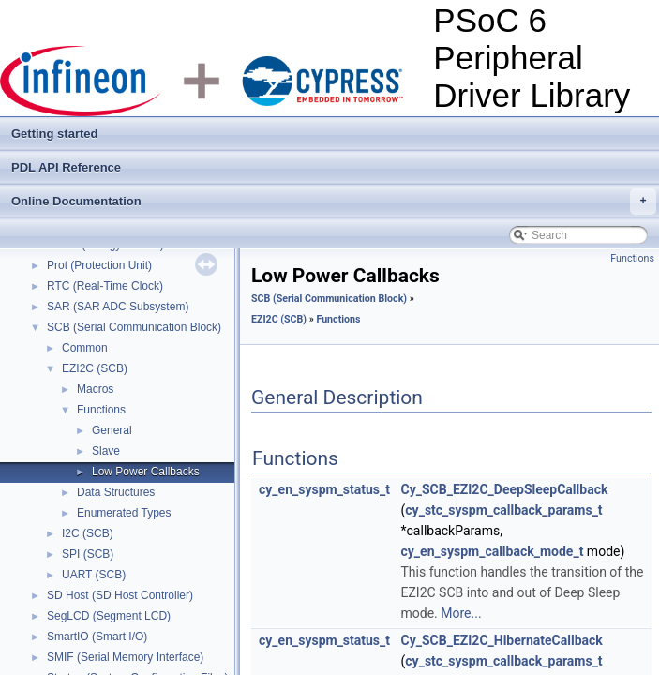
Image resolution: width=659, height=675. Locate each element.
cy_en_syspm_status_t (324, 489)
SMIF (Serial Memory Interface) (125, 657)
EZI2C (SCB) (94, 368)
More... (461, 613)
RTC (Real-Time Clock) (105, 285)
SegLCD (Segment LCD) (109, 615)
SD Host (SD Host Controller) (120, 595)
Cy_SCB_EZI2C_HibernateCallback (502, 640)
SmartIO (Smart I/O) (97, 636)
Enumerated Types (124, 512)
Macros (95, 389)
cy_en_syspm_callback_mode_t (492, 551)
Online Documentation (333, 201)
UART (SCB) (94, 574)
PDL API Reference (66, 167)
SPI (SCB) (87, 554)
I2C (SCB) (87, 533)
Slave (106, 451)
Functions (101, 409)
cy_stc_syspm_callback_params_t (503, 510)
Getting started (54, 134)
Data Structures (116, 492)
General (112, 430)
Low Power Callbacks (146, 471)
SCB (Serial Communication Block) (134, 327)
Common (85, 347)
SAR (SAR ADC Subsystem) (117, 306)
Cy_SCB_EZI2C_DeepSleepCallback (504, 489)
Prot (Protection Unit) (99, 265)
